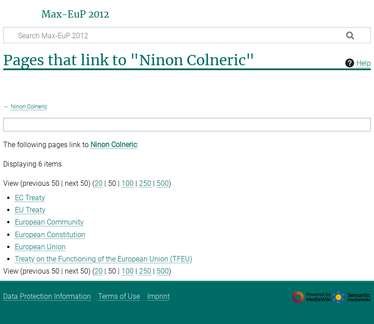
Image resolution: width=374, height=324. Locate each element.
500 (163, 183)
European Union (40, 247)
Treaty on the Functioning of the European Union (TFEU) (103, 259)
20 (99, 183)
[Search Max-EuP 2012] (187, 35)
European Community (49, 222)
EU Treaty (30, 210)
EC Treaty (30, 198)
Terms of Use (119, 296)
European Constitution (50, 234)
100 (128, 183)
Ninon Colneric (29, 106)
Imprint (158, 296)
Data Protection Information (47, 296)
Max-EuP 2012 (75, 14)
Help (357, 63)
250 (145, 183)
